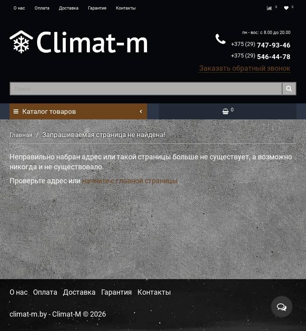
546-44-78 (260, 57)
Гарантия (97, 8)
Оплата (42, 8)
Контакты (126, 8)
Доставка (68, 8)
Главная (21, 135)
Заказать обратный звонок (244, 68)
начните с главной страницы (130, 180)
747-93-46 (260, 45)
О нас (19, 8)
